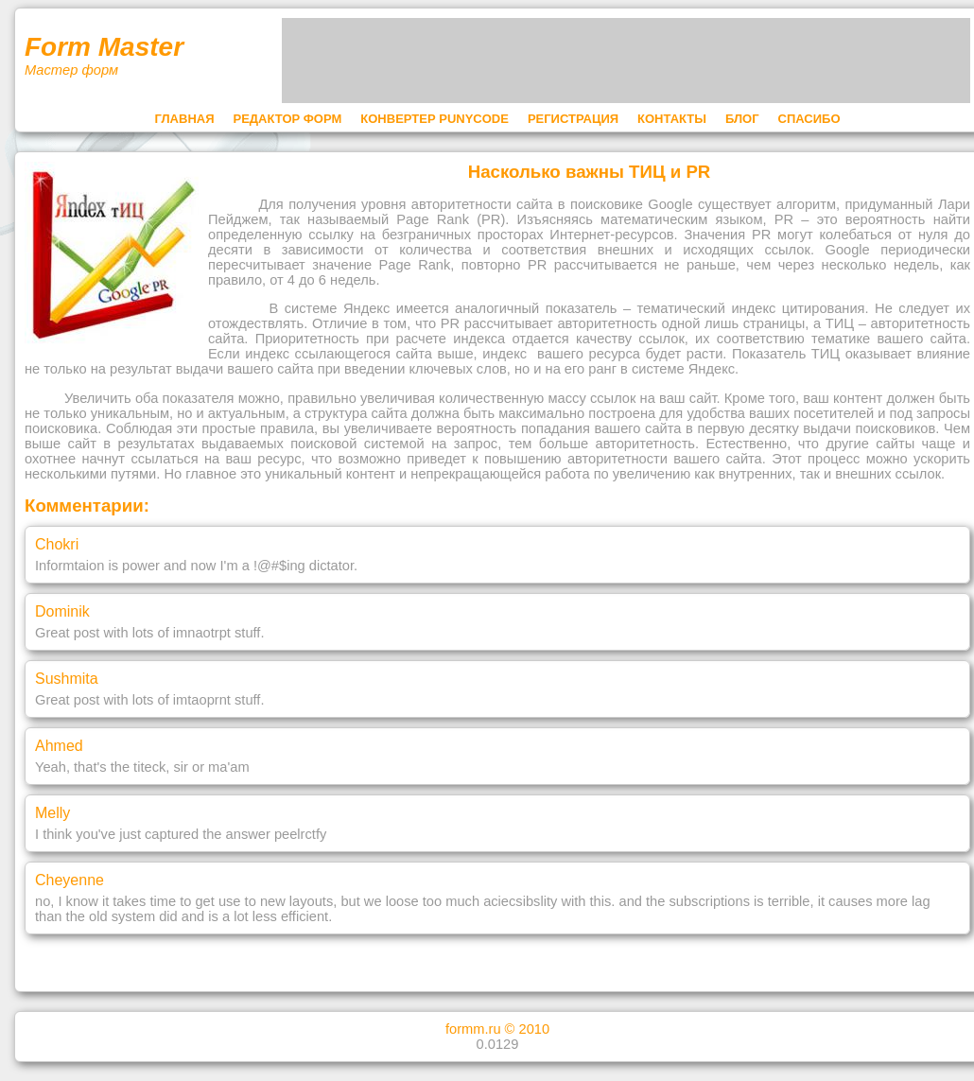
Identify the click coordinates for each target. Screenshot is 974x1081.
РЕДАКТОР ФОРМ (288, 119)
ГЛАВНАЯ (184, 119)
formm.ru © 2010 (497, 1029)
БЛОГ (742, 119)
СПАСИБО (809, 119)
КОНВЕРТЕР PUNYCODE (434, 119)
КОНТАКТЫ (671, 119)
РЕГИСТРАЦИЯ (573, 119)
